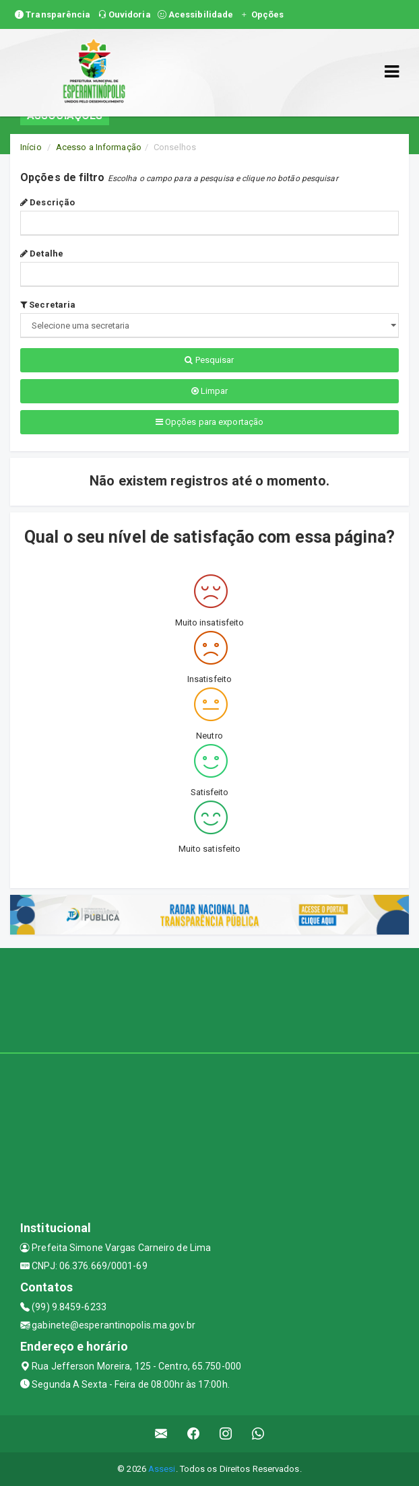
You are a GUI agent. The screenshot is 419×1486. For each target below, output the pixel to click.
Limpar (209, 391)
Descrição (47, 202)
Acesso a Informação (98, 147)
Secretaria (47, 305)
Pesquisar (209, 360)
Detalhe (41, 253)
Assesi (162, 1469)
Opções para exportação (209, 422)
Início (31, 147)
